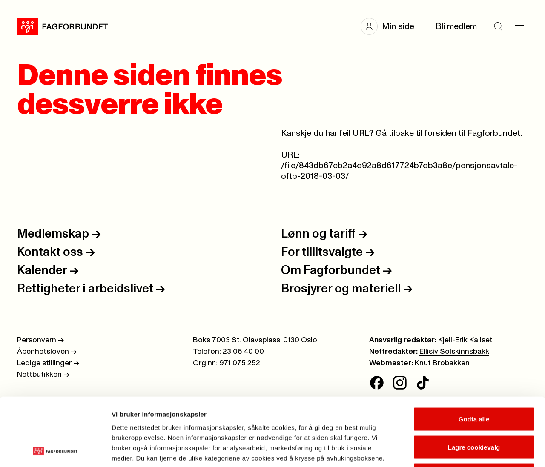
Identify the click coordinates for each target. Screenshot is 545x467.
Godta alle (474, 355)
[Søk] (498, 26)
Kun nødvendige (474, 411)
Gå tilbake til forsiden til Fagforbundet (448, 133)
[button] (392, 26)
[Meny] (519, 26)
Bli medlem (456, 26)
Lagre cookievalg (474, 383)
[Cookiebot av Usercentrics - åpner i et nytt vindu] (55, 450)
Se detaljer (458, 450)
